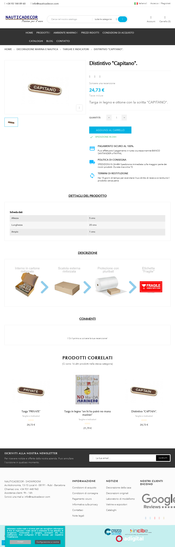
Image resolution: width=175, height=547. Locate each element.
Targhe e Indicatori (31, 416)
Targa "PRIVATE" (31, 411)
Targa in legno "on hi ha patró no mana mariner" (87, 413)
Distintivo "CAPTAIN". (144, 411)
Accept (20, 542)
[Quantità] (116, 118)
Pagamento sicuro (82, 498)
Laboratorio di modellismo (120, 498)
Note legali (78, 515)
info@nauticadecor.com (45, 3)
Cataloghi (111, 510)
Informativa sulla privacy (85, 504)
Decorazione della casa (118, 487)
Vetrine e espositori (116, 504)
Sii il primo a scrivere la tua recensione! (87, 338)
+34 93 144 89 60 (15, 3)
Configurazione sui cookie (48, 542)
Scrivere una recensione (102, 83)
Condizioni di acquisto (84, 487)
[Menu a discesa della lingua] (140, 3)
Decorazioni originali (117, 493)
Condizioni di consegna (85, 493)
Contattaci (77, 510)
